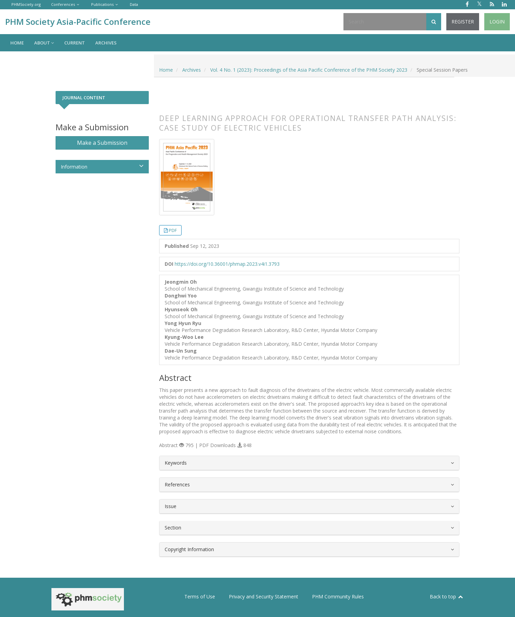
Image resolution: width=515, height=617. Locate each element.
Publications (102, 4)
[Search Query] (384, 21)
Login (497, 21)
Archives (106, 43)
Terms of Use (199, 596)
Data (134, 4)
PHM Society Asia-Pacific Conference (77, 21)
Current (74, 43)
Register (462, 21)
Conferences (63, 4)
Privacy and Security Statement (263, 596)
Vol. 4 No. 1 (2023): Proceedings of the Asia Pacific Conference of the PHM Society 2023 (308, 70)
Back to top (447, 596)
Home (17, 43)
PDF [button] (173, 230)
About (44, 43)
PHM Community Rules (338, 596)
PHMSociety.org (26, 4)
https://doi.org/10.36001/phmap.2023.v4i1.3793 (227, 264)
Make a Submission (102, 142)
